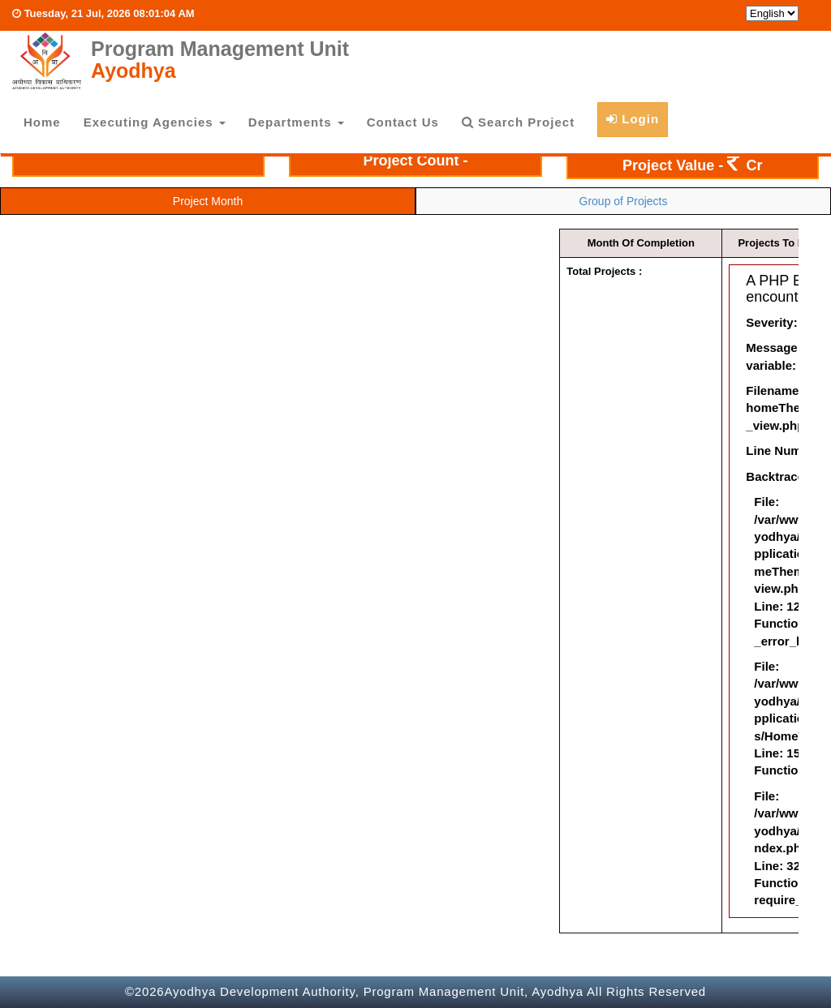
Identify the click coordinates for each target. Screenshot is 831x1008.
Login (632, 119)
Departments (296, 122)
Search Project (518, 122)
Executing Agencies (155, 122)
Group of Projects (623, 201)
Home (42, 122)
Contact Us (403, 122)
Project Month (208, 201)
